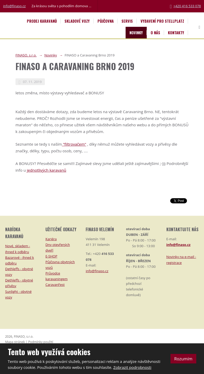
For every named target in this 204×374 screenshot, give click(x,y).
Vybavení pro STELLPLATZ (162, 21)
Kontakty (176, 32)
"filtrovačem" (74, 144)
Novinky (136, 32)
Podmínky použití (40, 342)
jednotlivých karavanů (46, 170)
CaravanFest (54, 284)
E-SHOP (51, 256)
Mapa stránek (15, 342)
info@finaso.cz (14, 6)
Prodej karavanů (42, 21)
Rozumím (183, 359)
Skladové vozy (77, 21)
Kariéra (51, 239)
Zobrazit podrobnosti (132, 367)
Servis (127, 21)
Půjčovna (105, 21)
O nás (155, 32)
